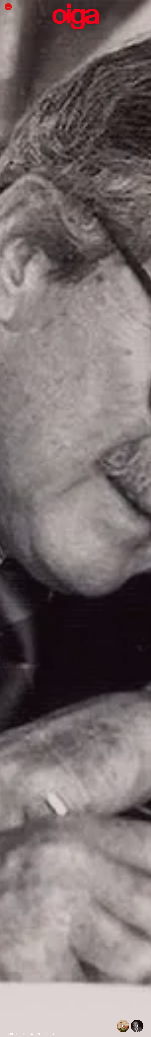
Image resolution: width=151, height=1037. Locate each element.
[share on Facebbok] (17, 1034)
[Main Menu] (8, 7)
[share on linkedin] (32, 1034)
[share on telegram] (53, 1034)
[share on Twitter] (24, 1034)
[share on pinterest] (38, 1034)
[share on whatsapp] (46, 1034)
